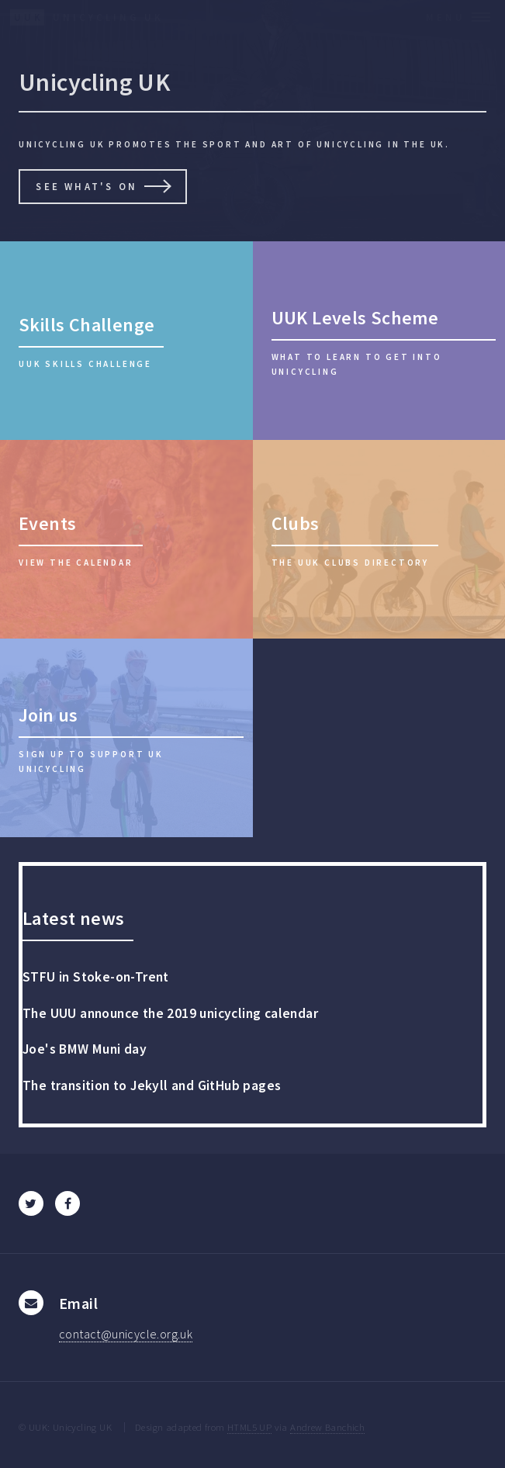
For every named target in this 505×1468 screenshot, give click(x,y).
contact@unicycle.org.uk (125, 1334)
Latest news (73, 918)
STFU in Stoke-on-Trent (95, 976)
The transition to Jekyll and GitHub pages (151, 1085)
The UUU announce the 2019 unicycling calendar (170, 1013)
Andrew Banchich (327, 1427)
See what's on (86, 186)
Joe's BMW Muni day (84, 1049)
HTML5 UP (249, 1427)
